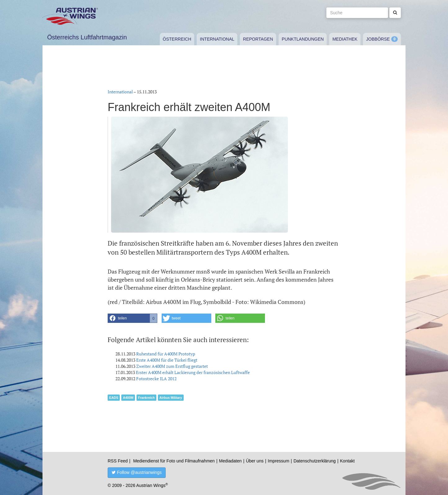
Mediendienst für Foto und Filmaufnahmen (174, 460)
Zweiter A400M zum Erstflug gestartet (172, 366)
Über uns (255, 460)
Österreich (177, 39)
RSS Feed (118, 460)
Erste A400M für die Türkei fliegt (166, 360)
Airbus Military (170, 397)
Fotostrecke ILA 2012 (156, 378)
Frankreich (146, 397)
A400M (128, 397)
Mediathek (344, 39)
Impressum (278, 460)
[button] (132, 318)
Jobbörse (378, 39)
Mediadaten (230, 460)
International (217, 39)
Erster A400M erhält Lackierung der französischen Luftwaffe (193, 372)
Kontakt (347, 460)
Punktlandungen (303, 39)
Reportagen (258, 39)
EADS (113, 397)
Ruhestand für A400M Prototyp (165, 354)
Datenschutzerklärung (314, 460)
